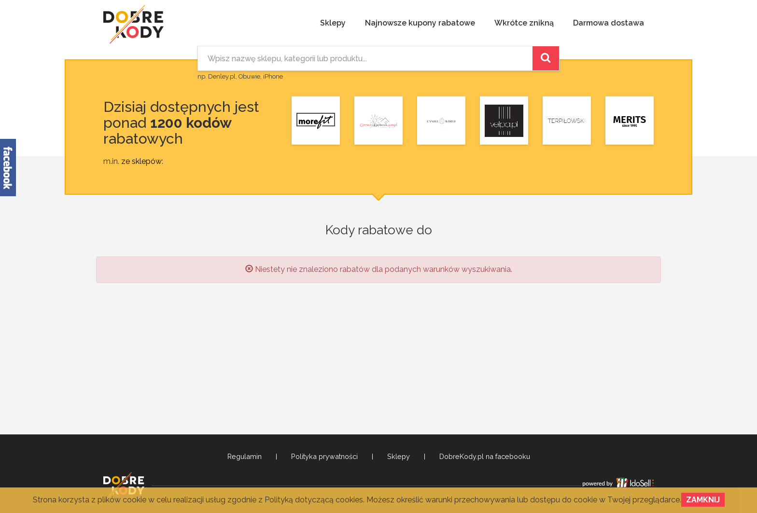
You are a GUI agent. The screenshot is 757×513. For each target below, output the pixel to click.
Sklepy (333, 22)
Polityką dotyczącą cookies (314, 499)
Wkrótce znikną (524, 22)
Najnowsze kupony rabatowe (420, 22)
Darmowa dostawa (608, 22)
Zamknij (703, 499)
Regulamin (244, 456)
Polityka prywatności (324, 456)
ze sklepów (141, 161)
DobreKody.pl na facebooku (484, 456)
